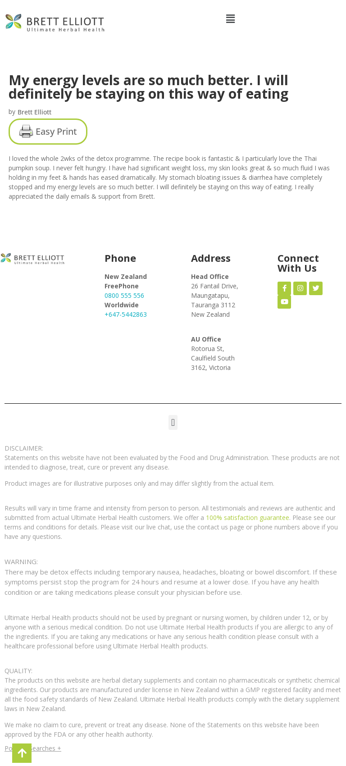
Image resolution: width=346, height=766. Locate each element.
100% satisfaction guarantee (247, 517)
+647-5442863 (126, 314)
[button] (230, 19)
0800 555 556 (124, 295)
